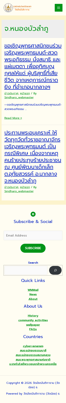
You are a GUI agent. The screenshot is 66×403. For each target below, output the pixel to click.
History (33, 316)
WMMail (33, 290)
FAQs (33, 329)
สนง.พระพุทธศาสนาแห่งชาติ (33, 360)
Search (33, 263)
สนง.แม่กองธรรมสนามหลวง (33, 355)
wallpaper (33, 325)
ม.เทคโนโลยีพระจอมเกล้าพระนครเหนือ (33, 364)
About (33, 299)
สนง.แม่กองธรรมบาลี (33, 350)
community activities (33, 320)
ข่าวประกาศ (11, 93)
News (33, 294)
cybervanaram (33, 346)
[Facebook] (33, 214)
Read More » (13, 118)
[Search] (55, 270)
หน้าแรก (25, 93)
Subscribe (33, 248)
